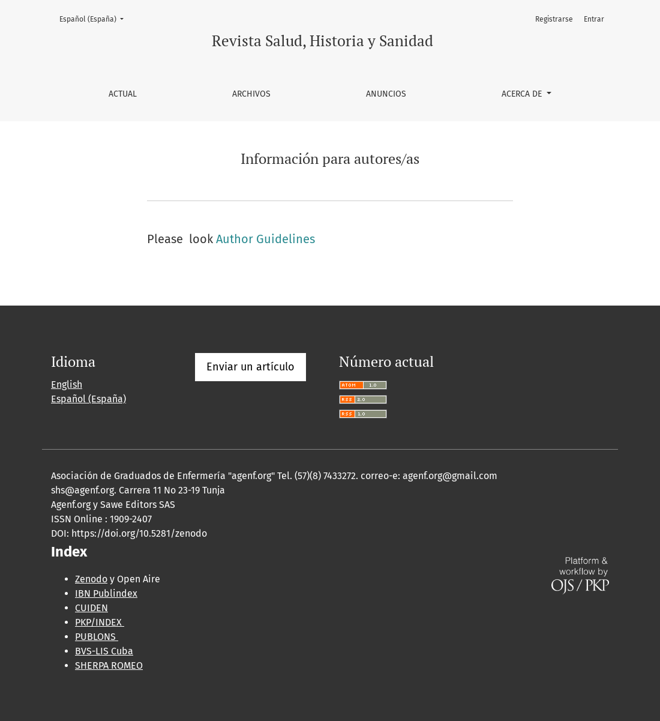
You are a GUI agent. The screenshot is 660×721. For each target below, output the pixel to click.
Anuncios (386, 94)
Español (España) (95, 18)
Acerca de (523, 94)
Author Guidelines (265, 239)
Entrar (594, 19)
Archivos (251, 94)
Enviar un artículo (250, 366)
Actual (123, 94)
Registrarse (554, 19)
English (66, 384)
